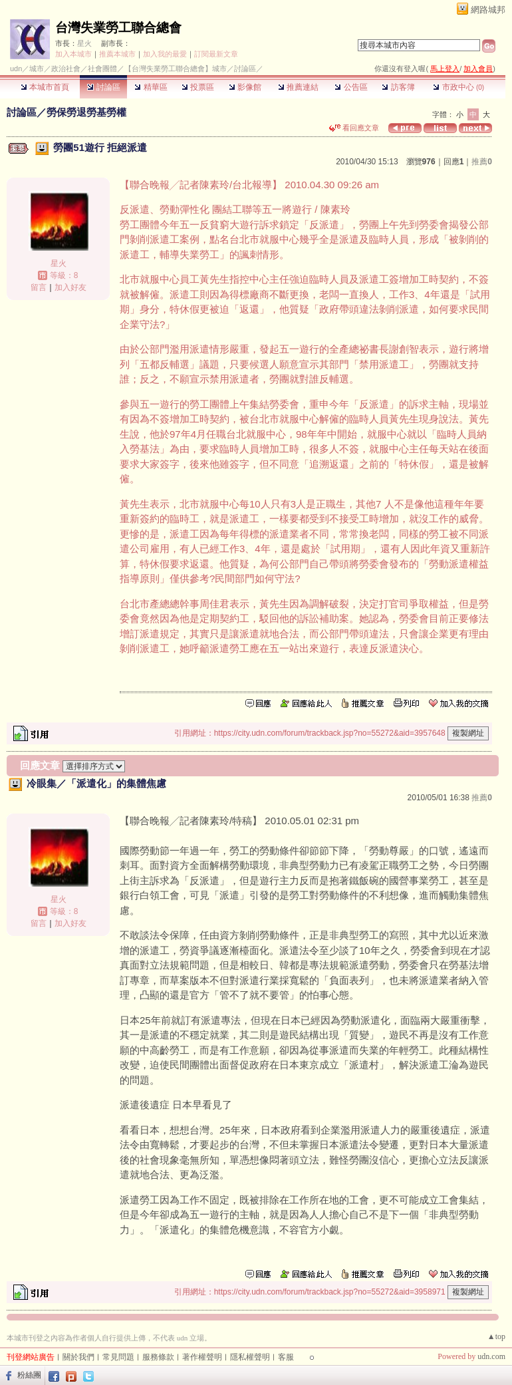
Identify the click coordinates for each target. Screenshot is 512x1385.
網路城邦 (488, 10)
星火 (84, 43)
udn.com (491, 1356)
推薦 (481, 161)
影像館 (245, 87)
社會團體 (102, 69)
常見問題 (118, 1357)
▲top (496, 1336)
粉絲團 (29, 1375)
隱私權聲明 (250, 1357)
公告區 (350, 87)
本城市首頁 (45, 87)
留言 (39, 287)
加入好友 (70, 287)
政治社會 (65, 69)
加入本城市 (73, 54)
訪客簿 (398, 87)
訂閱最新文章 (216, 54)
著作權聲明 (202, 1357)
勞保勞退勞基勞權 (86, 112)
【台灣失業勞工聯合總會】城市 (175, 69)
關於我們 (78, 1357)
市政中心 (458, 87)
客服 (286, 1357)
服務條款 (158, 1357)
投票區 (198, 87)
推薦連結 (298, 87)
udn (16, 69)
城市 (36, 69)
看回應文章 (354, 128)
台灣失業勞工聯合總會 (118, 28)
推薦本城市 (117, 54)
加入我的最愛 (165, 54)
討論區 (103, 87)
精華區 (150, 87)
